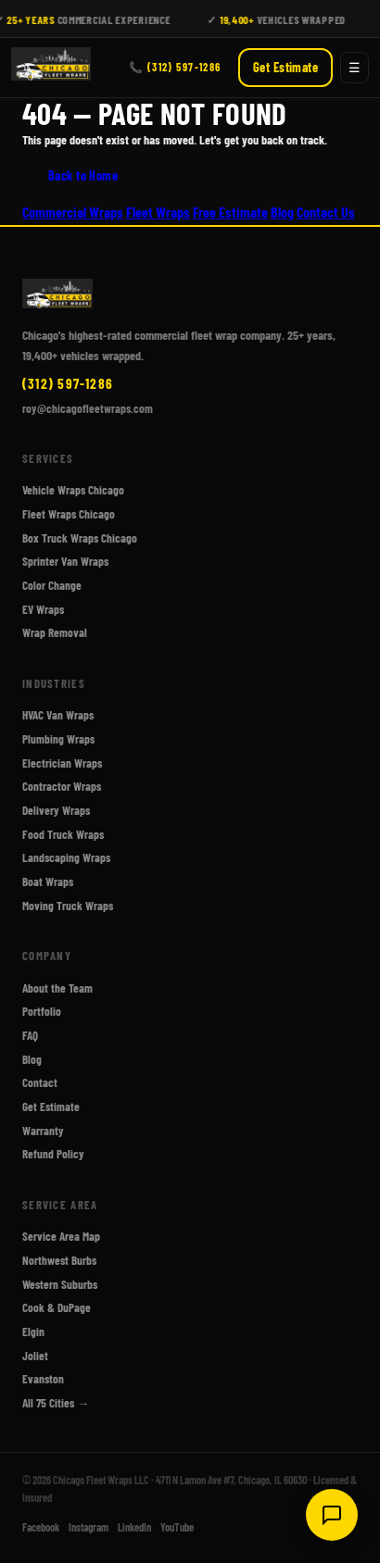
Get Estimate (285, 68)
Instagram (88, 1526)
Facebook (40, 1526)
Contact (39, 1082)
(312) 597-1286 (67, 382)
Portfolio (41, 1011)
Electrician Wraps (62, 762)
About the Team (57, 987)
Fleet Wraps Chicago (68, 513)
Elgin (33, 1331)
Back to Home (83, 175)
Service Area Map (61, 1236)
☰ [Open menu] (354, 67)
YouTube (177, 1526)
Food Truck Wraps (63, 833)
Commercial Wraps (72, 211)
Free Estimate (230, 211)
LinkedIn (134, 1526)
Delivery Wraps (56, 810)
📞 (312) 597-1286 (175, 66)
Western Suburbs (59, 1283)
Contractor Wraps (61, 786)
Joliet (35, 1354)
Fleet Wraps (158, 211)
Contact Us (326, 211)
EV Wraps (43, 608)
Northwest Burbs (59, 1260)
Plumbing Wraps (58, 738)
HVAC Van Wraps (58, 714)
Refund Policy (53, 1153)
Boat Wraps (47, 881)
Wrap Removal (54, 632)
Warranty (43, 1129)
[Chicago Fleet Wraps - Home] (51, 68)
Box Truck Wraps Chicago (79, 537)
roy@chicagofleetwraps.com (87, 407)
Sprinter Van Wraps (65, 561)
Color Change (52, 585)
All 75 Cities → (55, 1402)
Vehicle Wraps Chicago (73, 489)
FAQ (30, 1035)
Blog (282, 211)
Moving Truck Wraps (67, 904)
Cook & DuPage (56, 1307)
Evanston (43, 1378)
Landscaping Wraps (66, 857)
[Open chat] (332, 1515)
